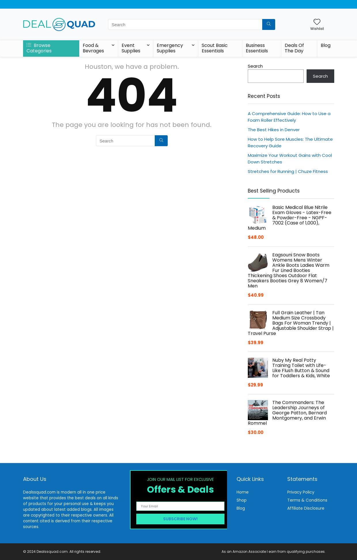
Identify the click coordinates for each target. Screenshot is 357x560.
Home (243, 492)
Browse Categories (39, 48)
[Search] (268, 24)
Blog (325, 45)
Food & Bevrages (93, 48)
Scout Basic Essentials (215, 48)
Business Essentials (257, 48)
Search (255, 66)
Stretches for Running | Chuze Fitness (288, 171)
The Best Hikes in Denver (274, 130)
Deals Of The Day (294, 48)
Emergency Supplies (170, 48)
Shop (242, 500)
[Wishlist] (316, 22)
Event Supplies (131, 48)
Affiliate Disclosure (305, 508)
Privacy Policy (300, 492)
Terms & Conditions (307, 500)
